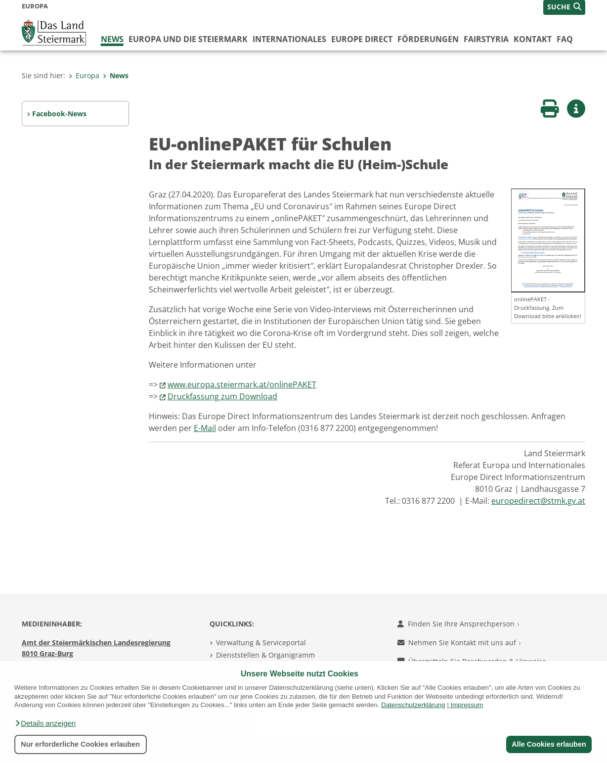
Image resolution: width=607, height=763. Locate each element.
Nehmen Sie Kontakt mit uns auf (459, 642)
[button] (45, 723)
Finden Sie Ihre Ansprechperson (458, 623)
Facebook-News (59, 113)
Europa (84, 75)
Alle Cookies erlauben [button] (549, 744)
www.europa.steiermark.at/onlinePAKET (242, 384)
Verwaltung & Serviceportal (261, 642)
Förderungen (428, 39)
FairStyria (486, 39)
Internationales (289, 39)
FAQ (565, 39)
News (112, 39)
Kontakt (533, 39)
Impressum (467, 705)
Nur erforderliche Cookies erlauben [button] (80, 744)
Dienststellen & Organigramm (265, 655)
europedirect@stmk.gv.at (538, 500)
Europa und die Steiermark (188, 39)
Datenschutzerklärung (413, 705)
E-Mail (205, 428)
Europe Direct (361, 39)
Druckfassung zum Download (222, 396)
